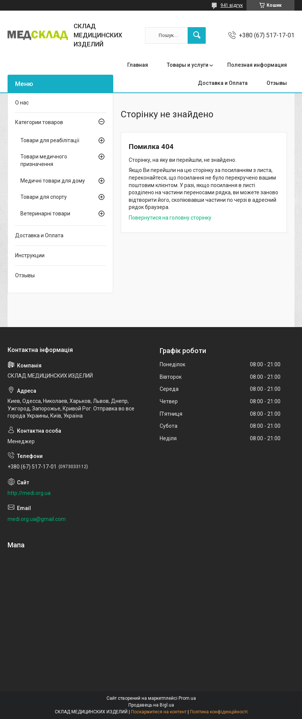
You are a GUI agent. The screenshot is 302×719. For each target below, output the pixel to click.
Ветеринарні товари (45, 213)
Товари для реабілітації (49, 140)
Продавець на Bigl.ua (151, 705)
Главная (137, 65)
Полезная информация (257, 65)
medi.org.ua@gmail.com (37, 519)
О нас (22, 103)
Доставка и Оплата (223, 83)
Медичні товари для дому (52, 181)
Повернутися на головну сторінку (170, 218)
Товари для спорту (43, 197)
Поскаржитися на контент (158, 711)
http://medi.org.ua (29, 493)
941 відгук (231, 5)
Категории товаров (39, 122)
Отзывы (277, 83)
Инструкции (30, 255)
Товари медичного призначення (43, 160)
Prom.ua (187, 698)
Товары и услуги (187, 65)
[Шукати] (197, 35)
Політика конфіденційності (219, 711)
